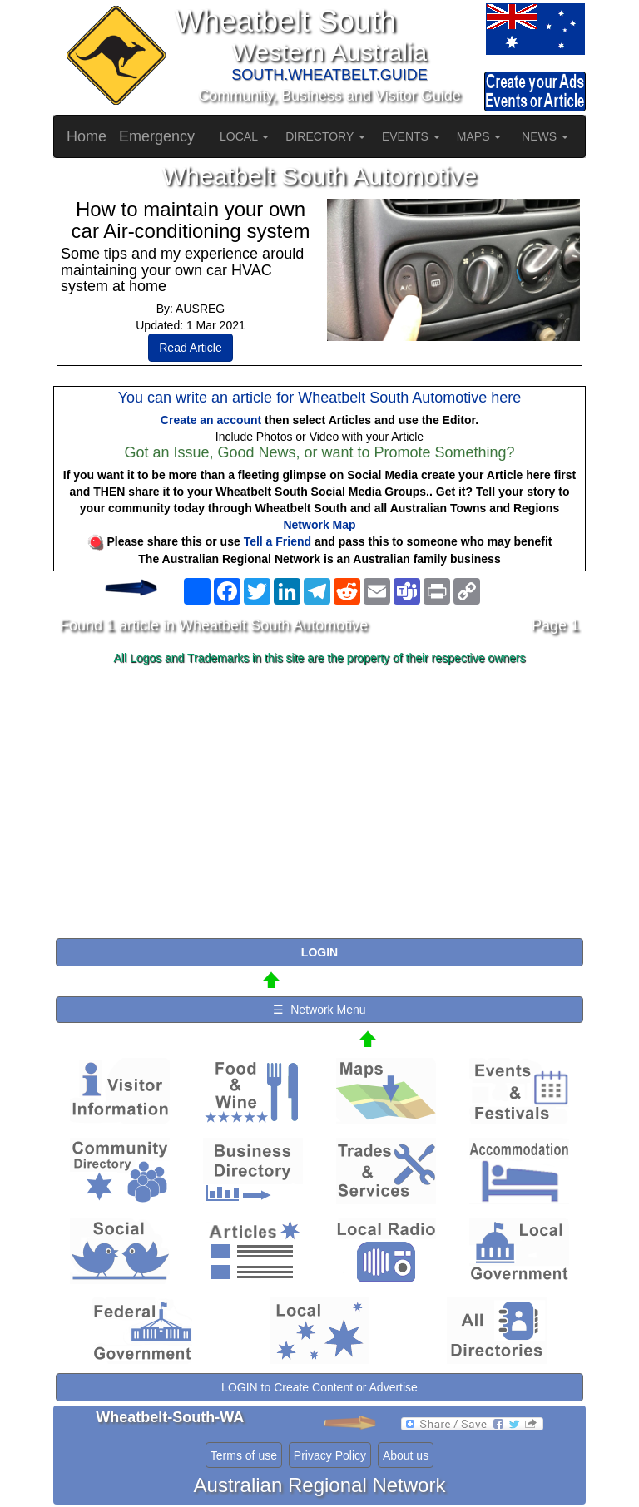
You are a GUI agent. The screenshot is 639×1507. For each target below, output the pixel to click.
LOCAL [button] (244, 136)
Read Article (190, 347)
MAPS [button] (479, 136)
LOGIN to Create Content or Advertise (319, 1387)
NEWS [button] (545, 136)
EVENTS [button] (411, 136)
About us (405, 1455)
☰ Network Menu (319, 1009)
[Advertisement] (319, 802)
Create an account (211, 420)
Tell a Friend (277, 541)
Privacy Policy (330, 1455)
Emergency (157, 136)
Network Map (319, 524)
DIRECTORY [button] (325, 136)
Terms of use (244, 1455)
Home (86, 136)
